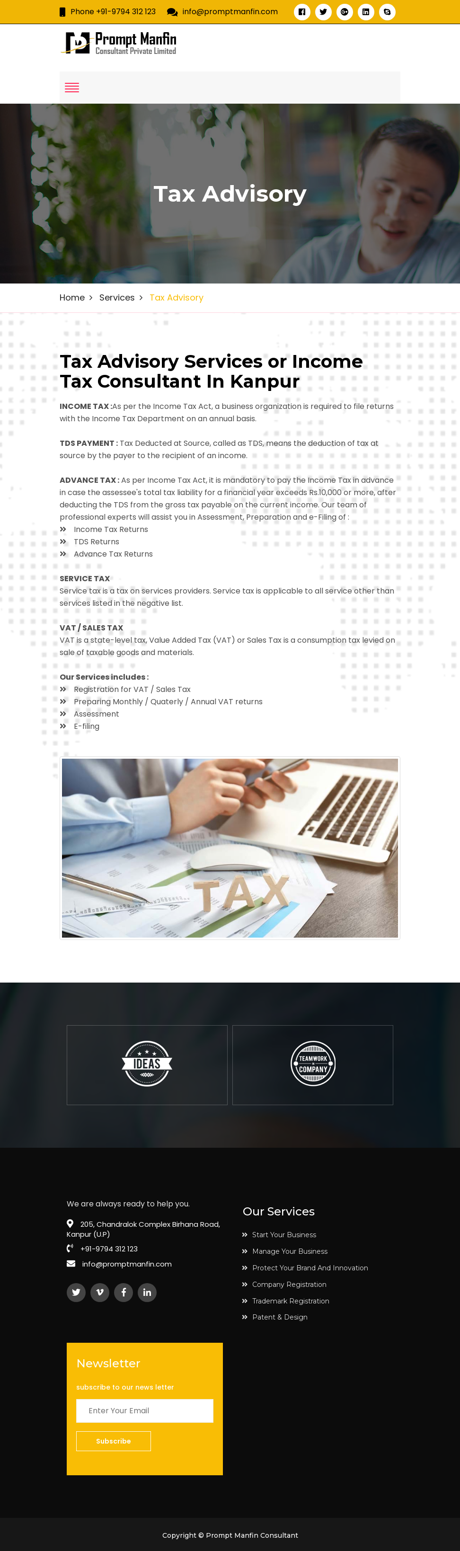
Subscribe (113, 1441)
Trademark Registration (285, 1301)
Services (117, 297)
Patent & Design (275, 1317)
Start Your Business (279, 1235)
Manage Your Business (284, 1251)
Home (72, 297)
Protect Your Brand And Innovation (305, 1268)
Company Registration (284, 1284)
